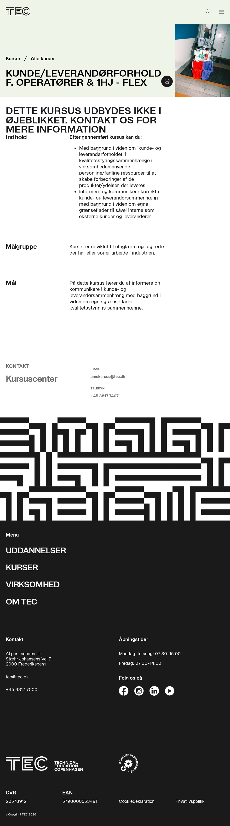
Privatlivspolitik (190, 801)
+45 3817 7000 (21, 689)
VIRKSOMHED (33, 584)
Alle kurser (43, 58)
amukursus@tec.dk (108, 377)
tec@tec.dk (17, 677)
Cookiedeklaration (137, 801)
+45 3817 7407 (105, 396)
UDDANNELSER (36, 550)
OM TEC (21, 601)
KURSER (22, 567)
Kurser (13, 58)
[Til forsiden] (44, 763)
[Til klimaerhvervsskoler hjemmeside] (128, 763)
